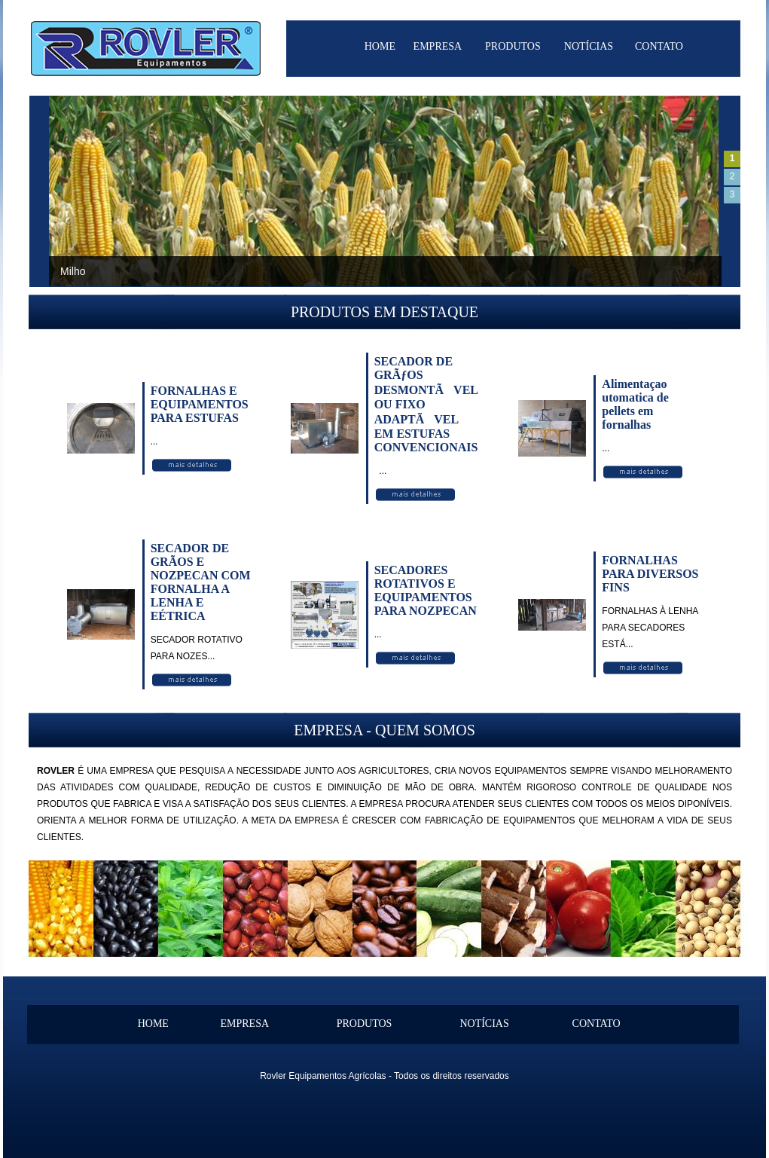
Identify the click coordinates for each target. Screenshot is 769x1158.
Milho (72, 271)
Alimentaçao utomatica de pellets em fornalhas (635, 404)
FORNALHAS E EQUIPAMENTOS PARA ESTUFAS (200, 404)
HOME (380, 46)
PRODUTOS (513, 46)
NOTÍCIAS (588, 46)
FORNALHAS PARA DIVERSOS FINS (650, 574)
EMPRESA (437, 46)
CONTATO (659, 46)
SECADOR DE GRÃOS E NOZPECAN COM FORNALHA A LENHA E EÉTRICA (201, 582)
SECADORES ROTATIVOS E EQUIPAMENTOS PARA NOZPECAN (425, 590)
